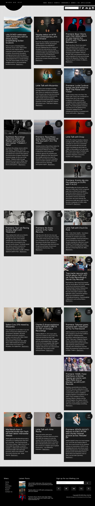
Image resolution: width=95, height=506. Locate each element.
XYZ (79, 2)
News (45, 2)
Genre (73, 2)
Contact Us (8, 492)
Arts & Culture (86, 2)
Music (50, 2)
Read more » (19, 64)
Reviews (7, 488)
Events (57, 2)
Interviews (65, 2)
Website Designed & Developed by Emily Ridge (78, 497)
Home (7, 482)
